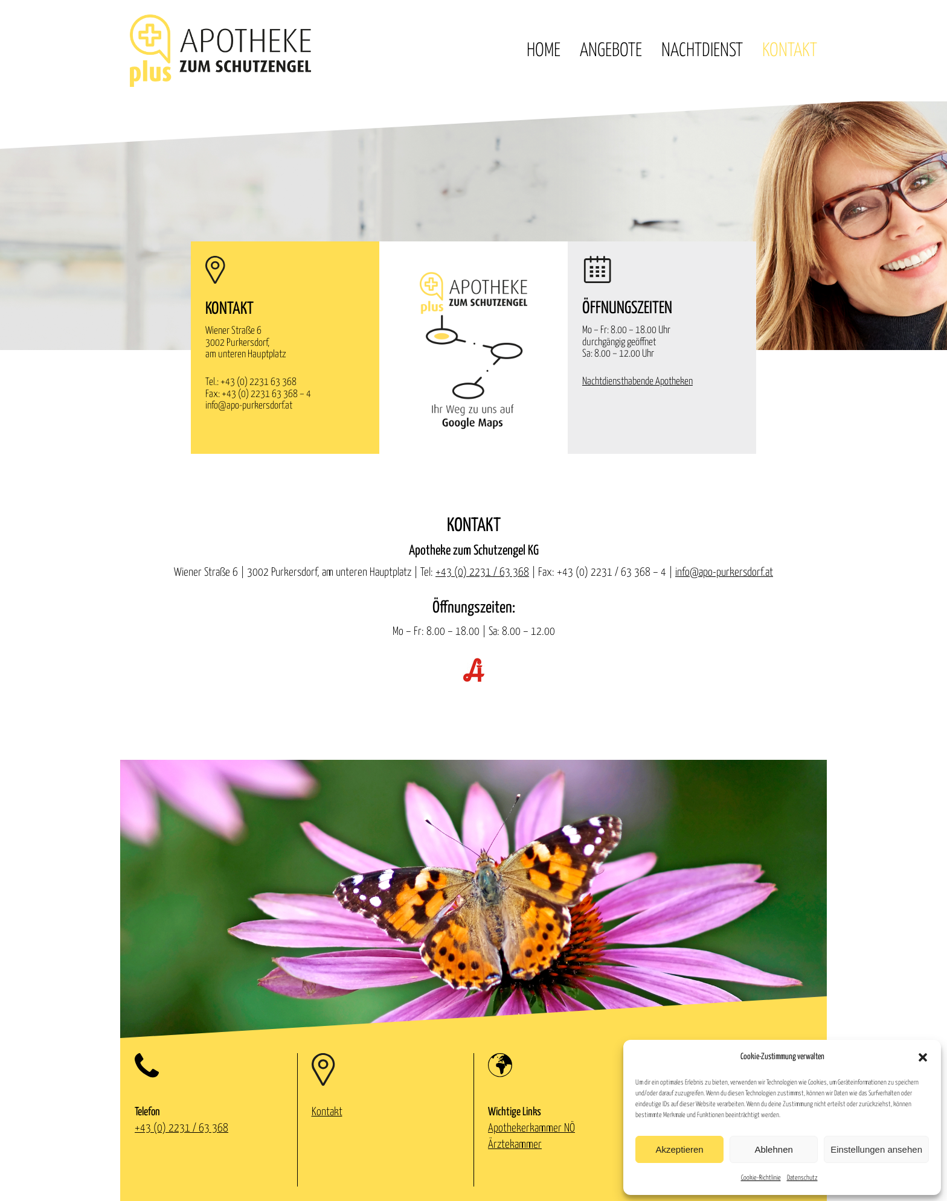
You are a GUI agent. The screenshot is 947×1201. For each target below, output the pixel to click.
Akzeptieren (679, 1149)
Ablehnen (773, 1149)
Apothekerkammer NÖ (531, 1128)
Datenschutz (802, 1177)
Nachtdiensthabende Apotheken (637, 382)
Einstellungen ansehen (876, 1149)
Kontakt (789, 51)
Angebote (611, 51)
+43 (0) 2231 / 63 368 (482, 572)
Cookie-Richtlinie (761, 1177)
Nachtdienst (702, 51)
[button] (923, 1057)
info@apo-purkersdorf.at (248, 406)
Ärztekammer (515, 1144)
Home (543, 51)
